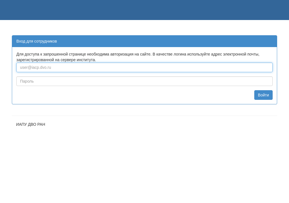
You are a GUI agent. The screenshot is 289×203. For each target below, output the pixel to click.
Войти (263, 95)
